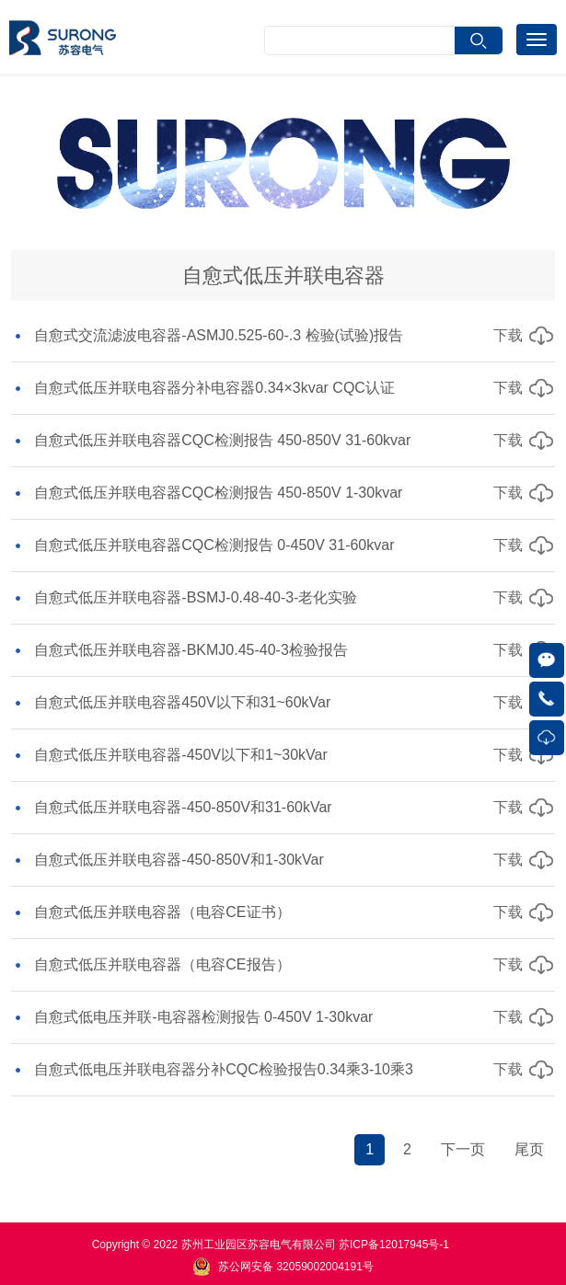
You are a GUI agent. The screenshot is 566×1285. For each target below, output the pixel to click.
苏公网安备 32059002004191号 (296, 1266)
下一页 (463, 1149)
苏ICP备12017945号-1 (394, 1244)
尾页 (529, 1149)
